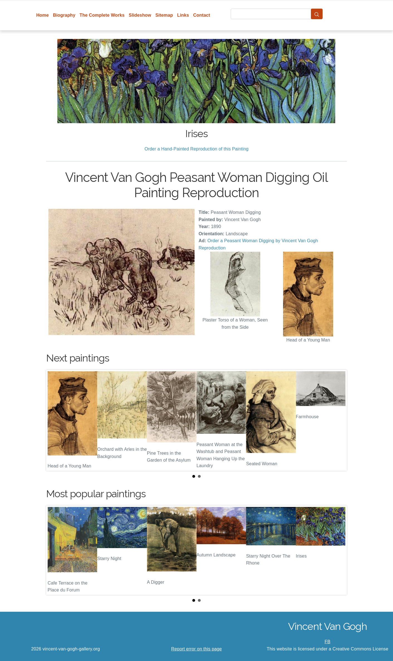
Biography (64, 15)
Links (183, 15)
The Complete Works (102, 15)
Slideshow (140, 15)
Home (42, 15)
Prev (54, 420)
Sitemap (164, 15)
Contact (201, 15)
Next (338, 420)
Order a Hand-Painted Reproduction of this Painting (196, 149)
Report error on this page (196, 649)
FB (327, 641)
